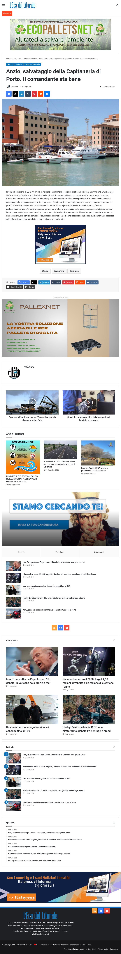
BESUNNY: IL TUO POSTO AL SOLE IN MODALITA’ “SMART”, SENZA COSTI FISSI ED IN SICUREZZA (22, 478)
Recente (21, 552)
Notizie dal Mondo (33, 64)
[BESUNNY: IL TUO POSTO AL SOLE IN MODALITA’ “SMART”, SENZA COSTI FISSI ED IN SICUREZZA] (23, 457)
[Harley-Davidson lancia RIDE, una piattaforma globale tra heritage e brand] (13, 602)
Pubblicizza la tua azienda (74, 949)
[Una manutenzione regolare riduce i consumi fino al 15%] (13, 590)
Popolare (59, 552)
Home (9, 59)
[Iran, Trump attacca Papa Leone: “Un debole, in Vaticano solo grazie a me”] (13, 566)
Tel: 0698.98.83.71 (54, 931)
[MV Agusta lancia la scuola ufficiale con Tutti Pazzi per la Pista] (13, 614)
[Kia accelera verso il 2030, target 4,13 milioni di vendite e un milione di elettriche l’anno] (13, 578)
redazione (14, 87)
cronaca (75, 271)
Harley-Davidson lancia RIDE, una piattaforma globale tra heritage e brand (54, 598)
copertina (59, 271)
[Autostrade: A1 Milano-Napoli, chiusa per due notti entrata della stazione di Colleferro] (60, 449)
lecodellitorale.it (42, 945)
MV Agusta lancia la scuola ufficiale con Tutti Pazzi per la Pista (49, 610)
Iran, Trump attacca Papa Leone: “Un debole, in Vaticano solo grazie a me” (54, 562)
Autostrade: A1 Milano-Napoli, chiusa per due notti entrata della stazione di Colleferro (59, 464)
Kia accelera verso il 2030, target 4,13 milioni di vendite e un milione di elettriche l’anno (59, 574)
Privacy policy (103, 949)
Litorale (34, 59)
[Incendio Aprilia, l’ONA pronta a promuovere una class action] (98, 452)
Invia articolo (91, 949)
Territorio (26, 59)
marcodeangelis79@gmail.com (79, 945)
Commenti (99, 552)
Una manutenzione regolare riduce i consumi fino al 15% (46, 586)
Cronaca (19, 64)
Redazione (114, 949)
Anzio (41, 59)
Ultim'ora (18, 59)
